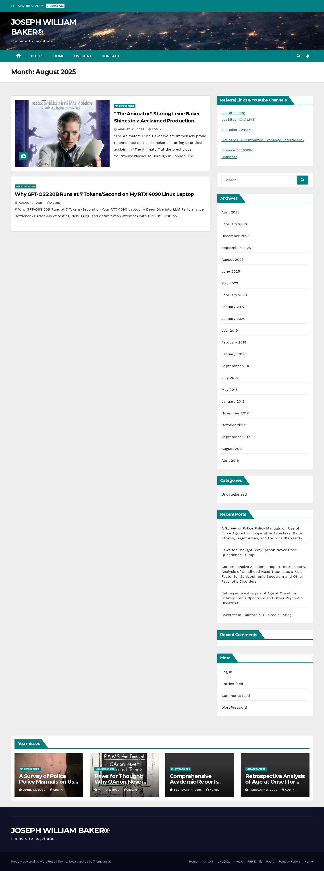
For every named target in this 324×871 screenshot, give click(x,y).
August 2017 (232, 449)
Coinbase (229, 157)
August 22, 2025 (131, 129)
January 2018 (233, 401)
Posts (37, 56)
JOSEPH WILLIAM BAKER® (60, 830)
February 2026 (234, 224)
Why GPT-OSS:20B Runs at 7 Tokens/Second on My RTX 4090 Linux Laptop (104, 194)
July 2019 (229, 330)
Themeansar (101, 861)
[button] (298, 56)
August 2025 (232, 259)
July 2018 (229, 378)
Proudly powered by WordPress (33, 861)
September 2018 (235, 366)
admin (155, 129)
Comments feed (235, 695)
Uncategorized (124, 106)
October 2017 (233, 425)
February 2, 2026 (263, 789)
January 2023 (233, 307)
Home (58, 56)
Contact (111, 56)
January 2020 (233, 319)
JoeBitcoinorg (233, 113)
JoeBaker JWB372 (236, 130)
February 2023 (234, 295)
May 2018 (229, 389)
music (238, 861)
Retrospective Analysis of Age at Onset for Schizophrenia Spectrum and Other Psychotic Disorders (262, 598)
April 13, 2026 (35, 789)
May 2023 (229, 283)
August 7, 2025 (31, 202)
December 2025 (235, 236)
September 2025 (236, 248)
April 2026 (230, 212)
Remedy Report (289, 861)
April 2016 (230, 460)
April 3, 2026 (110, 789)
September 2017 (235, 437)
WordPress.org (234, 707)
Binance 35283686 (237, 150)
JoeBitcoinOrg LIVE (238, 119)
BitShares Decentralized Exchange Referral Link (262, 140)
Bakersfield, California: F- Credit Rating (256, 615)
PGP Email (254, 861)
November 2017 (235, 413)
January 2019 (233, 354)
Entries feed (232, 684)
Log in (226, 672)
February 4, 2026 (188, 789)
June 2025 (230, 271)
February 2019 (233, 342)
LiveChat (83, 56)
